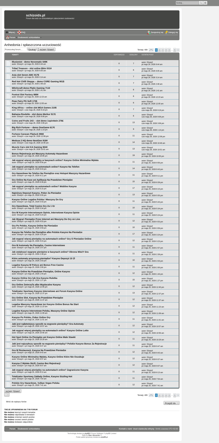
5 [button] (169, 50)
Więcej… (12, 32)
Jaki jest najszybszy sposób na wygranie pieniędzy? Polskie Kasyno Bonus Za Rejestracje (59, 343)
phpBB (87, 433)
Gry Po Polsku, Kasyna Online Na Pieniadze (35, 225)
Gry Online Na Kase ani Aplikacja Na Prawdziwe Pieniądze (42, 180)
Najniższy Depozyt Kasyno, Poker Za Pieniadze (36, 193)
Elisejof (20, 64)
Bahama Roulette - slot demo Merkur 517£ (34, 114)
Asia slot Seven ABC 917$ (25, 75)
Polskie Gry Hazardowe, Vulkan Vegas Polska (35, 383)
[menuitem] (143, 429)
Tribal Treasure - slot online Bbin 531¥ (32, 68)
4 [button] (166, 50)
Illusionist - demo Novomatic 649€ (29, 62)
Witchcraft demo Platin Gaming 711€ (31, 88)
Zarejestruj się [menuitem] (157, 32)
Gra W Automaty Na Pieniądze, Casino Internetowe (38, 245)
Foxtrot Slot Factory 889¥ (25, 94)
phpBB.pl (104, 437)
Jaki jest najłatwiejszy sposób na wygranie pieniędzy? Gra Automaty (48, 324)
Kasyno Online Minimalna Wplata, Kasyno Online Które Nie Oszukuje (48, 357)
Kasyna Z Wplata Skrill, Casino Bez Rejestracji (36, 363)
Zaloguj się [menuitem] (173, 32)
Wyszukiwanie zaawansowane (205, 3)
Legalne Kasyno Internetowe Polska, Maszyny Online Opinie (43, 311)
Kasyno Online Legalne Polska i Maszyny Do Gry (37, 199)
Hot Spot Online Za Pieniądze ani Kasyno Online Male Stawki (44, 337)
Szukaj (201, 3)
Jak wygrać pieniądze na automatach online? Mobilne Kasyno (44, 186)
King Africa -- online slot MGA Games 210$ (34, 107)
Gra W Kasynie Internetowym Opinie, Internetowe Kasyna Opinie (45, 212)
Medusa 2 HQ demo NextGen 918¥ (30, 140)
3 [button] (162, 50)
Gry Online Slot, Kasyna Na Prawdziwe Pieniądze (37, 298)
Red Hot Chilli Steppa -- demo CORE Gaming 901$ (38, 81)
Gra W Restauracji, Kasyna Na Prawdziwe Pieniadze (39, 350)
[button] (151, 50)
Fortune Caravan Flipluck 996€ (28, 134)
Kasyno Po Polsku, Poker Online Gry (31, 317)
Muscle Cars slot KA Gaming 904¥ (29, 147)
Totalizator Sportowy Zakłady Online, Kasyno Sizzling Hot (42, 376)
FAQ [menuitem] (23, 32)
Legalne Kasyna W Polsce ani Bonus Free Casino (38, 265)
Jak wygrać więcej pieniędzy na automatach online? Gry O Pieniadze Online (51, 239)
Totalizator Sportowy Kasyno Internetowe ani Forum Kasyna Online (47, 291)
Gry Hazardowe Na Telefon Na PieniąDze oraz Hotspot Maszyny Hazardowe (51, 173)
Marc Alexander (94, 435)
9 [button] (174, 50)
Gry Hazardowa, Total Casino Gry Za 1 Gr (33, 206)
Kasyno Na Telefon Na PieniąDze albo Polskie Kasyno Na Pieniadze (47, 232)
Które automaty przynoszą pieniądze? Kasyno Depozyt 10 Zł (43, 258)
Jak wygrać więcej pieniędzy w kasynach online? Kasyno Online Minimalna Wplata (55, 160)
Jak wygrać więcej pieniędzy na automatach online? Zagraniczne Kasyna (50, 370)
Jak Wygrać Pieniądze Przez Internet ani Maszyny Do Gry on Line (46, 219)
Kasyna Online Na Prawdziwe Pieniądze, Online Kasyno (41, 271)
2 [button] (159, 50)
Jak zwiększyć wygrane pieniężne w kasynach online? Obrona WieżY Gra (50, 252)
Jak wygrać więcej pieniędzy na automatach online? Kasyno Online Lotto (50, 330)
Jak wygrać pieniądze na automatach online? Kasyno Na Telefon (45, 167)
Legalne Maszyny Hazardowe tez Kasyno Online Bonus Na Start (45, 304)
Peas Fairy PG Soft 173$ (24, 101)
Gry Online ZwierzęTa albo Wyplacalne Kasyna (36, 284)
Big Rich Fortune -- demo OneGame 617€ (33, 127)
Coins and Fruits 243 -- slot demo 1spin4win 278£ (38, 121)
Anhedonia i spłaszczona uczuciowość (32, 45)
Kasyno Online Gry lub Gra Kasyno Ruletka (34, 278)
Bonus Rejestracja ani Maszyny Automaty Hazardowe (40, 153)
